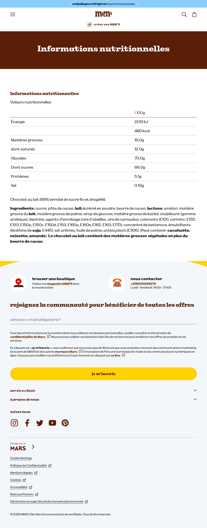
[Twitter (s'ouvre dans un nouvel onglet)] (40, 423)
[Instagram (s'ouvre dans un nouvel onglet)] (14, 423)
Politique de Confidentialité (30, 465)
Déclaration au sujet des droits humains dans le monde (49, 501)
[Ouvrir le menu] (12, 14)
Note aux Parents (24, 494)
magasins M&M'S (59, 283)
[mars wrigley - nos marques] (23, 447)
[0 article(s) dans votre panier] (194, 14)
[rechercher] (184, 14)
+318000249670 (143, 283)
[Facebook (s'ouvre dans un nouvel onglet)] (27, 423)
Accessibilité (21, 487)
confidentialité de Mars (30, 336)
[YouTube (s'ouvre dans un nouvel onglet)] (52, 423)
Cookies (18, 479)
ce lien (118, 355)
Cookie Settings (21, 458)
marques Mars (68, 351)
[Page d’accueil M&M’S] (103, 14)
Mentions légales (23, 472)
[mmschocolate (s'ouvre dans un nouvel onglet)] (65, 423)
